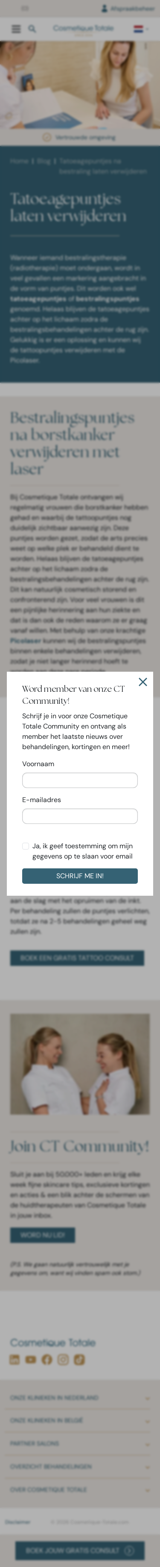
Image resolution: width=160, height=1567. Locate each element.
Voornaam (38, 763)
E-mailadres (41, 799)
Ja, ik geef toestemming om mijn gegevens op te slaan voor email (82, 851)
